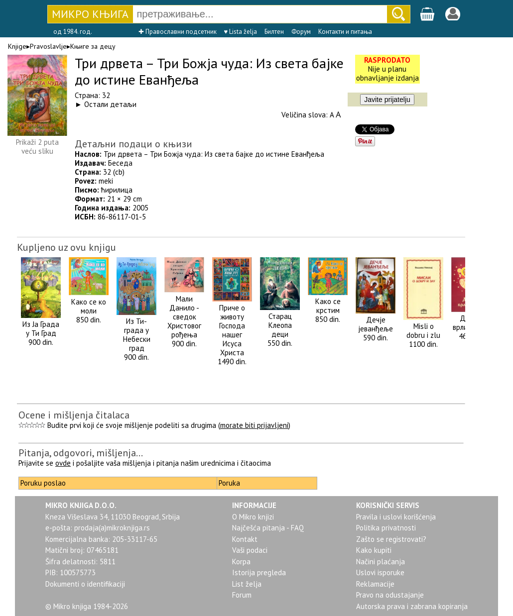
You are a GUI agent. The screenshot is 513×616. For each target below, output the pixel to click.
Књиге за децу (93, 46)
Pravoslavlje (48, 46)
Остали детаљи (110, 104)
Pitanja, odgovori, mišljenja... (80, 452)
